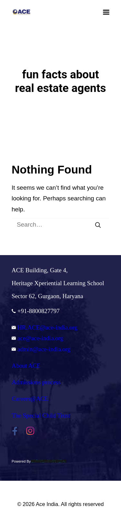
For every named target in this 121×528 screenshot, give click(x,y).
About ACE (26, 365)
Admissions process (36, 382)
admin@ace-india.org (41, 349)
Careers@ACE (30, 398)
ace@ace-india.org (37, 338)
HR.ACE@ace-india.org (44, 327)
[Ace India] (21, 12)
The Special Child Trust (41, 415)
